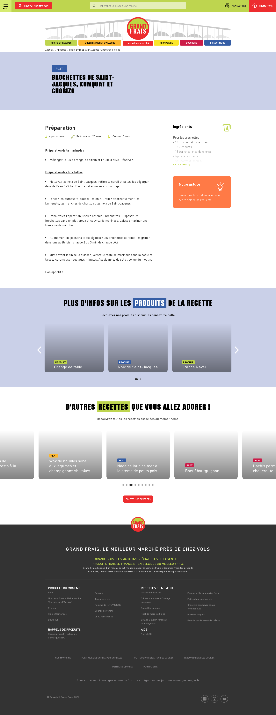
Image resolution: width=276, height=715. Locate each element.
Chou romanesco (104, 616)
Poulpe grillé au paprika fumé (203, 592)
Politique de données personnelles (102, 657)
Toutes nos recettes (138, 499)
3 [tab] (131, 486)
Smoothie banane (150, 607)
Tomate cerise (102, 598)
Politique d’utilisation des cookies (153, 657)
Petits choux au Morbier (200, 598)
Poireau (99, 592)
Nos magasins (63, 657)
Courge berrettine (104, 610)
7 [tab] (147, 486)
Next (237, 350)
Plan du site (150, 666)
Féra (50, 592)
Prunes (52, 607)
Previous (39, 350)
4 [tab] (136, 486)
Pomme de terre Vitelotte (108, 604)
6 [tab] (143, 486)
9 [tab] (154, 486)
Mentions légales (122, 666)
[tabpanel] (74, 348)
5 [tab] (140, 486)
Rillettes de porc (196, 614)
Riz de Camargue (57, 613)
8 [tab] (150, 486)
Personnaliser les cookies (199, 657)
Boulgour (53, 619)
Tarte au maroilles (151, 592)
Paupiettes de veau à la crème (203, 620)
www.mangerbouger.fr (184, 680)
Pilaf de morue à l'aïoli (153, 613)
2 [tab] (142, 380)
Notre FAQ (146, 633)
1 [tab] (137, 380)
